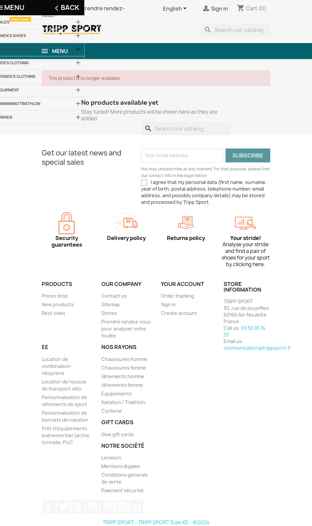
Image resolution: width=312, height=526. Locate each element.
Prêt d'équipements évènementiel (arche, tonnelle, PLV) (66, 435)
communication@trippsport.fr (257, 348)
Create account (179, 313)
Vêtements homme (122, 376)
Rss (78, 506)
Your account (182, 284)
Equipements (116, 393)
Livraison (111, 457)
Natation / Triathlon (123, 402)
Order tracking (177, 296)
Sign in (168, 304)
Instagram (122, 506)
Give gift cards (117, 434)
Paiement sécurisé (122, 490)
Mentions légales (120, 466)
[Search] (235, 29)
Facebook (49, 506)
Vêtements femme (122, 385)
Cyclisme (111, 411)
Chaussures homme (124, 359)
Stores (109, 313)
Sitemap (110, 304)
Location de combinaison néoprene (56, 366)
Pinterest (107, 506)
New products (58, 304)
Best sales (53, 313)
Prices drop (55, 296)
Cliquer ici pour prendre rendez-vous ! (83, 12)
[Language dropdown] (176, 9)
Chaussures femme (123, 368)
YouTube (92, 506)
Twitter (63, 506)
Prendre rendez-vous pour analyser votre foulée (126, 329)
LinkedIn (136, 506)
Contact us (114, 296)
